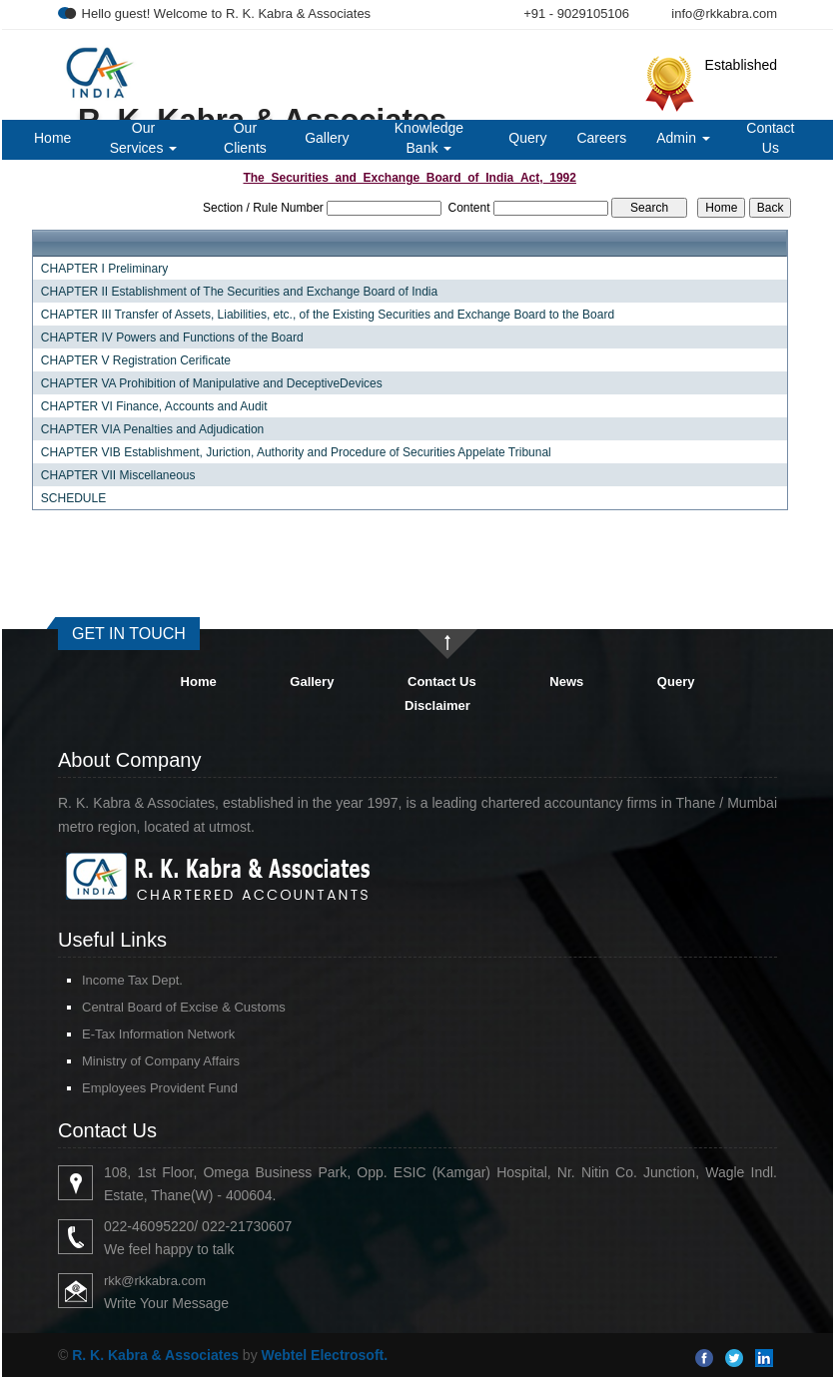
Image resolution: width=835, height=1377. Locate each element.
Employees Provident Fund (160, 1087)
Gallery (327, 138)
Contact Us (770, 138)
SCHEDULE (73, 498)
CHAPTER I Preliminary (104, 269)
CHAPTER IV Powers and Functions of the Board (172, 337)
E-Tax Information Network (158, 1034)
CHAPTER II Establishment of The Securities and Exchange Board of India (239, 292)
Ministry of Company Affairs (161, 1060)
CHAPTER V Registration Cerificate (136, 360)
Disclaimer (437, 705)
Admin (683, 138)
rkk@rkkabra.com (155, 1280)
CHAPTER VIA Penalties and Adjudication (152, 429)
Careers (601, 138)
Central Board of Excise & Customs (184, 1007)
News (566, 681)
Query (527, 138)
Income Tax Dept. (132, 980)
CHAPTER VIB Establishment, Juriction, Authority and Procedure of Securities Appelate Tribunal (296, 452)
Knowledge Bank (429, 138)
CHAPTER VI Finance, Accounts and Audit (154, 406)
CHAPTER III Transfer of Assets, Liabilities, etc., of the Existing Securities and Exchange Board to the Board (327, 315)
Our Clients (245, 138)
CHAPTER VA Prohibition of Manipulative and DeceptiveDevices (212, 383)
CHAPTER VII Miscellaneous (118, 475)
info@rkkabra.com (724, 13)
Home (52, 138)
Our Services (144, 138)
